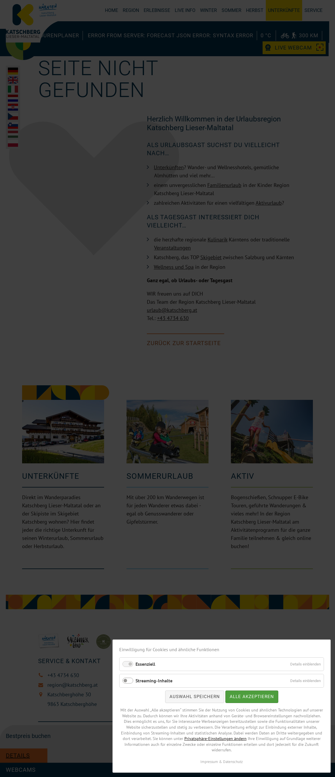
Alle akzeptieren (252, 696)
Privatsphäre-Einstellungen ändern (215, 738)
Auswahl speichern (195, 696)
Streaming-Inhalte (154, 681)
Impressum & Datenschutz (221, 761)
